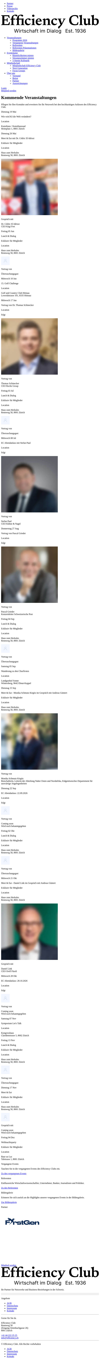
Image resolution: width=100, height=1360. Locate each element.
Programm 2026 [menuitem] (19, 40)
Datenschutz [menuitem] (12, 1305)
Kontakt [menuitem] (10, 11)
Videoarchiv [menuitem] (12, 8)
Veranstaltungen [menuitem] (14, 37)
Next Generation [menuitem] (19, 68)
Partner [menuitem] (10, 3)
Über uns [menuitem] (11, 73)
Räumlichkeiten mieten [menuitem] (23, 55)
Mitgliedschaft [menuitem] (13, 63)
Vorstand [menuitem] (16, 76)
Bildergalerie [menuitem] (18, 50)
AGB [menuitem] (9, 1303)
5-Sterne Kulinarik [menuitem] (20, 60)
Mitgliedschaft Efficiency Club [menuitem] (26, 65)
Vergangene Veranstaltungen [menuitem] (25, 43)
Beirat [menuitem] (15, 78)
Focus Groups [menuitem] (18, 70)
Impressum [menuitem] (12, 1308)
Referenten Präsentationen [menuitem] (24, 48)
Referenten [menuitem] (17, 45)
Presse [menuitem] (10, 6)
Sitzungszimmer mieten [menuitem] (23, 58)
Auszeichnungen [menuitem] (20, 83)
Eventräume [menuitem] (12, 53)
